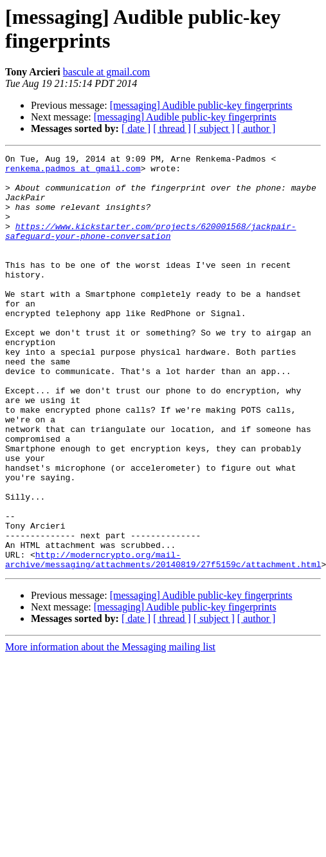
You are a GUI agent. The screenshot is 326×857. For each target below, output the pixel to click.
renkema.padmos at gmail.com (73, 172)
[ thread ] (172, 128)
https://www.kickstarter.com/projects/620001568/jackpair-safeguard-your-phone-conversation (150, 247)
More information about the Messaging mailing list (110, 729)
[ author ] (256, 128)
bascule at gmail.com (106, 71)
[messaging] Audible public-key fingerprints (201, 105)
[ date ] (136, 128)
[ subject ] (214, 128)
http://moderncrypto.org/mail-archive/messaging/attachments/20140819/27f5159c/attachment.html (163, 641)
